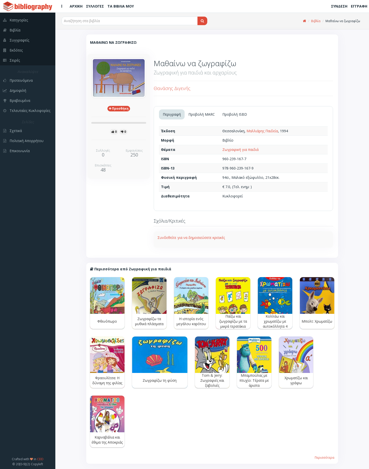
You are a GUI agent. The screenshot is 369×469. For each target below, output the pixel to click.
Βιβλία (315, 21)
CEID (40, 459)
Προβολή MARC (201, 114)
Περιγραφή (172, 114)
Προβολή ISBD (234, 114)
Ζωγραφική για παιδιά (240, 149)
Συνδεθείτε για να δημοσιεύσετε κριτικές (191, 237)
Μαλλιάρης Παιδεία (262, 131)
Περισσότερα (324, 457)
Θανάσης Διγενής (172, 88)
